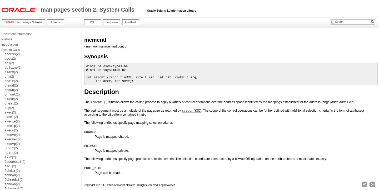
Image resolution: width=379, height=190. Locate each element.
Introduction (9, 44)
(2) (12, 54)
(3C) (191, 111)
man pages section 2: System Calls (88, 10)
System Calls (10, 50)
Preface (6, 39)
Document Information (16, 34)
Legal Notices (167, 185)
